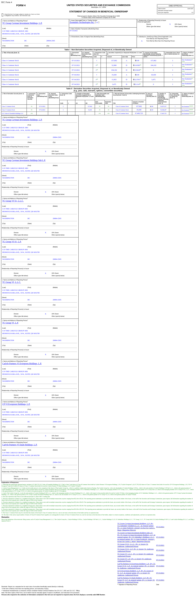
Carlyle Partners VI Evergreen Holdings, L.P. (22, 363)
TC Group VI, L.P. (10, 323)
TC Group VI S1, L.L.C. (13, 201)
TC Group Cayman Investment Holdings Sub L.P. (24, 160)
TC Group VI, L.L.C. (11, 282)
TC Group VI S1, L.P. (11, 241)
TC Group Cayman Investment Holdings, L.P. (22, 23)
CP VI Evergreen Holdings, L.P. (16, 404)
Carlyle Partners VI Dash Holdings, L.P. (19, 445)
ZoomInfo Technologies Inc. (82, 22)
